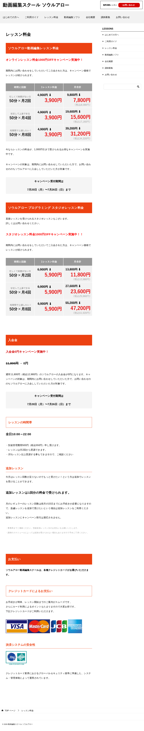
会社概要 (90, 17)
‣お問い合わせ (128, 5)
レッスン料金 (51, 17)
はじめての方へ (11, 17)
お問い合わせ (123, 17)
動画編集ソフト (72, 17)
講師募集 (105, 17)
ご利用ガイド (32, 17)
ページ (10, 710)
